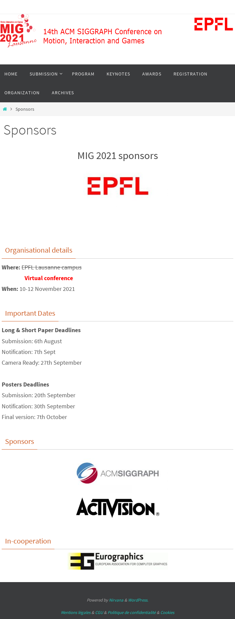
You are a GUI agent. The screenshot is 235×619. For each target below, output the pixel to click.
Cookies (167, 612)
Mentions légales (75, 612)
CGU (99, 612)
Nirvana (116, 600)
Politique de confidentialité (132, 612)
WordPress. (138, 600)
